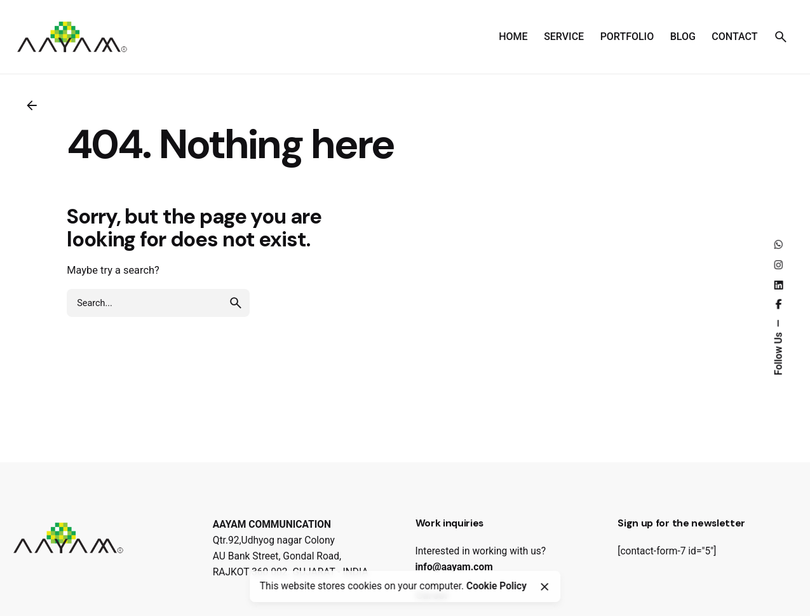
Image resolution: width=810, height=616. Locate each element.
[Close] (544, 586)
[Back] (32, 105)
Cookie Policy (496, 586)
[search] (236, 303)
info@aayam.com (454, 567)
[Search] (781, 37)
